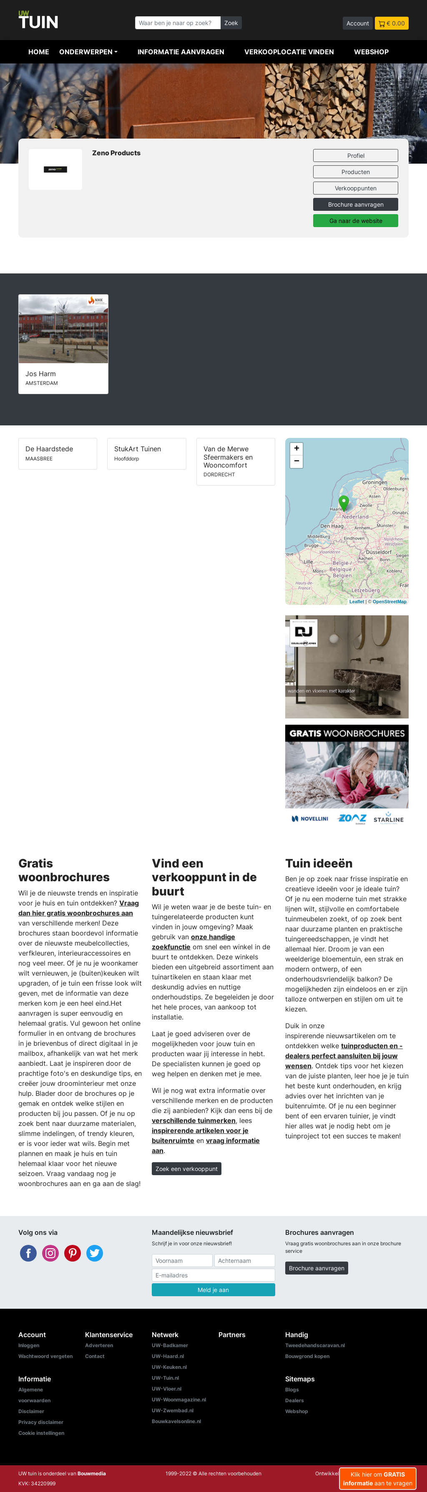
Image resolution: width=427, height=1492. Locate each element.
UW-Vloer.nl (166, 1389)
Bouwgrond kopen (307, 1356)
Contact (95, 1356)
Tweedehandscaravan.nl (315, 1345)
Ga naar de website (355, 220)
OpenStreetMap (390, 601)
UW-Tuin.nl (165, 1378)
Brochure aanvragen (356, 204)
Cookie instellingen (41, 1433)
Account (358, 23)
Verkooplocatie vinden (289, 52)
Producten (356, 171)
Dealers (294, 1400)
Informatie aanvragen (181, 52)
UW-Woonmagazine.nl (179, 1399)
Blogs (292, 1389)
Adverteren (99, 1345)
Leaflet (356, 601)
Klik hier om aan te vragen (377, 1479)
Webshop (371, 52)
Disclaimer (31, 1411)
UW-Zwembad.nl (172, 1410)
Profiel (355, 155)
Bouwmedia (92, 1473)
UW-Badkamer (170, 1345)
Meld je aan (213, 1289)
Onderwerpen (86, 52)
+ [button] (296, 449)
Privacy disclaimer (40, 1422)
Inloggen (28, 1345)
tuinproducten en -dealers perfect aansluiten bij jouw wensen (344, 1056)
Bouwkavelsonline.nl (176, 1421)
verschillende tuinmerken (194, 1120)
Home (38, 52)
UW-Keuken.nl (169, 1367)
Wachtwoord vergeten (45, 1356)
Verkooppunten (356, 188)
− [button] (296, 461)
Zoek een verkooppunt (187, 1168)
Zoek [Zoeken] (231, 22)
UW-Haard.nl (168, 1356)
